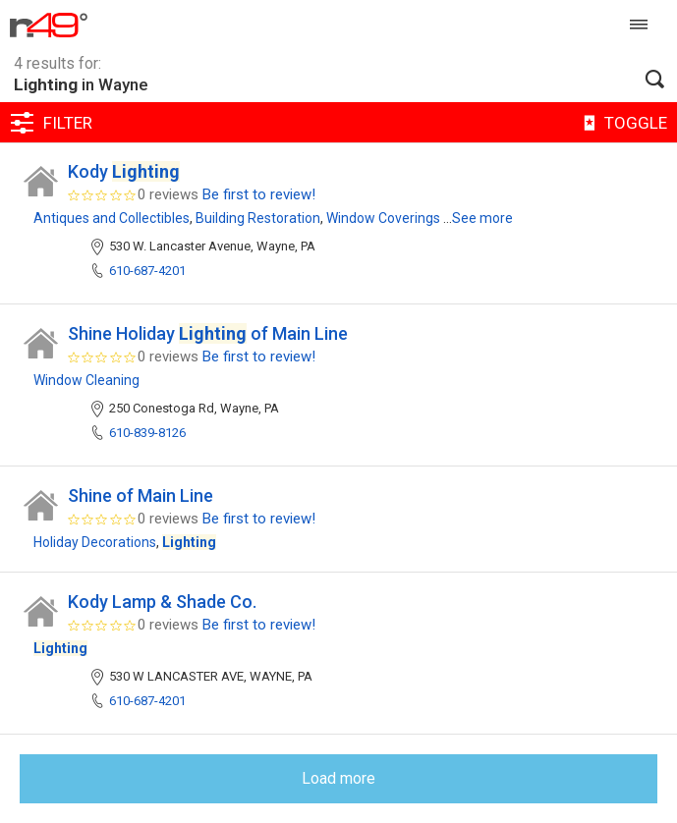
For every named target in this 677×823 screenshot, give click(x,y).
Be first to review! (258, 194)
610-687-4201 (147, 270)
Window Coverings (383, 218)
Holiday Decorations (94, 542)
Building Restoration (258, 218)
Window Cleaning (86, 380)
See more (482, 218)
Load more (338, 778)
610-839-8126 (147, 432)
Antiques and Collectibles (111, 218)
